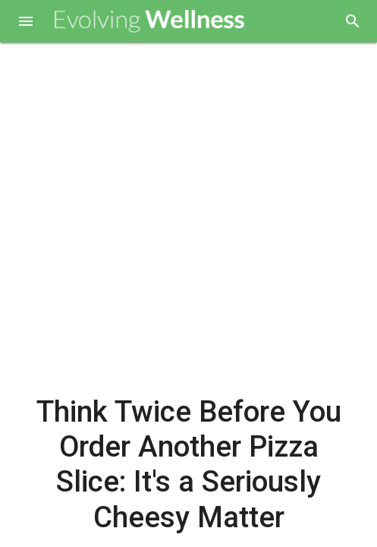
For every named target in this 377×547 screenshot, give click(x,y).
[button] (26, 23)
